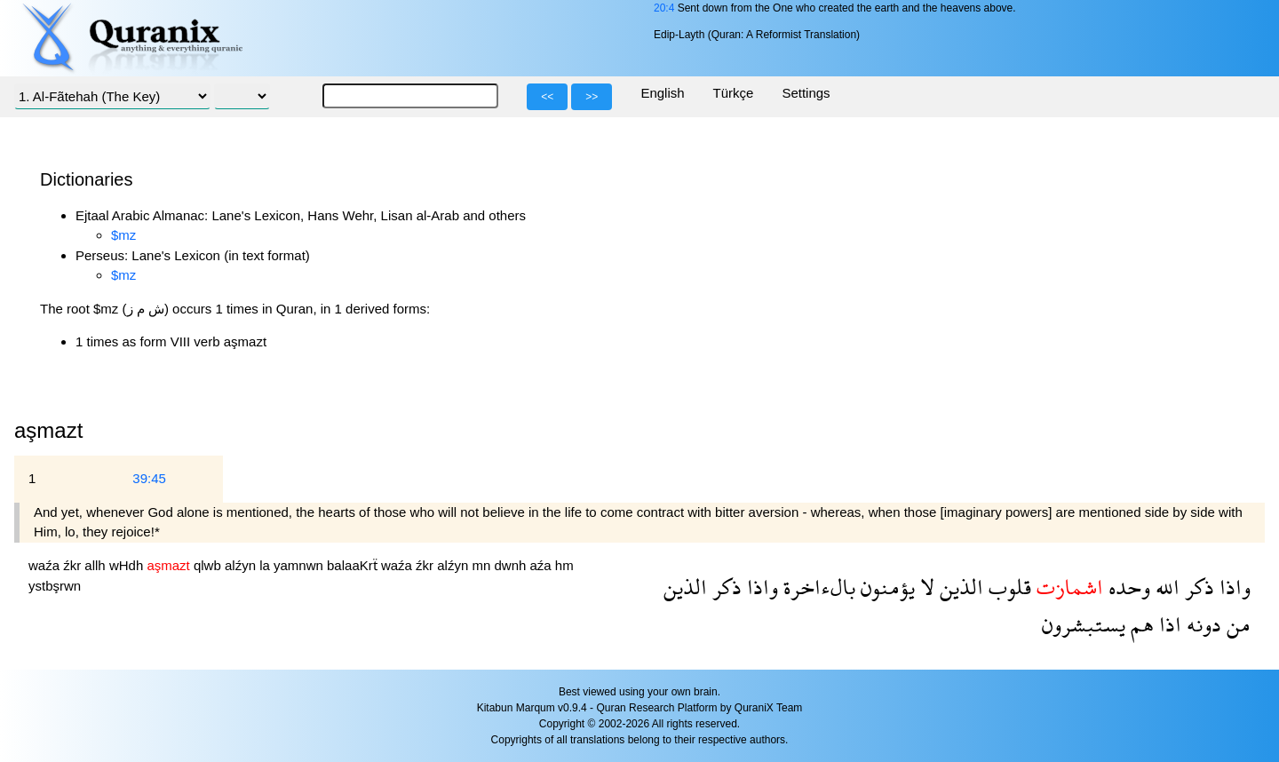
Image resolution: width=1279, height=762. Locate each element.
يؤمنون (885, 586)
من (1236, 624)
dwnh (511, 565)
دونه (1201, 624)
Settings (806, 92)
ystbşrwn (54, 585)
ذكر (1197, 586)
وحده (1126, 586)
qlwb (209, 565)
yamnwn (300, 565)
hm (564, 565)
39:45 (149, 478)
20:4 (664, 8)
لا (924, 586)
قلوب (1007, 586)
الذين (958, 586)
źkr (73, 565)
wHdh (128, 565)
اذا (1167, 624)
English (662, 92)
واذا (1232, 586)
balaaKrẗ (354, 565)
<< (547, 97)
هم (1139, 624)
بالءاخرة (816, 586)
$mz (123, 234)
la (266, 565)
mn (483, 565)
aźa (542, 565)
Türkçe (733, 92)
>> (591, 97)
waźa (45, 565)
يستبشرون (1083, 624)
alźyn (242, 565)
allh (96, 565)
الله (1165, 586)
